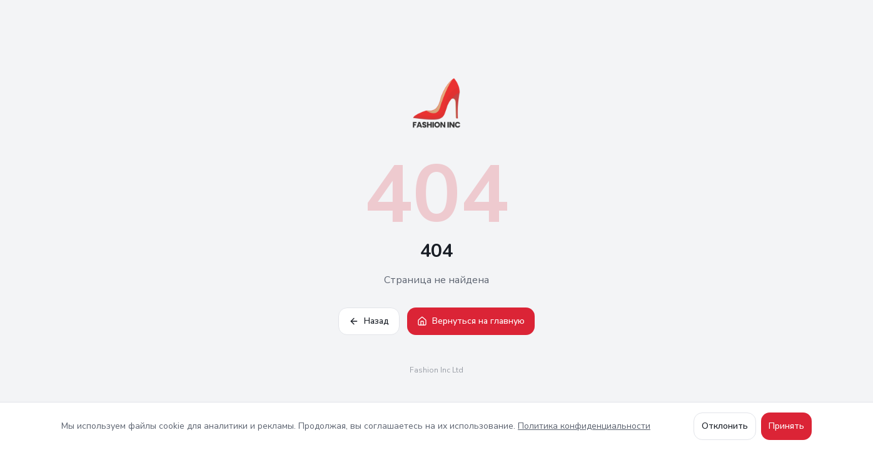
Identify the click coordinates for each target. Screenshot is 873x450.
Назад (369, 321)
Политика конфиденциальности (584, 426)
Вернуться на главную (471, 321)
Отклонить (725, 426)
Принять (786, 426)
